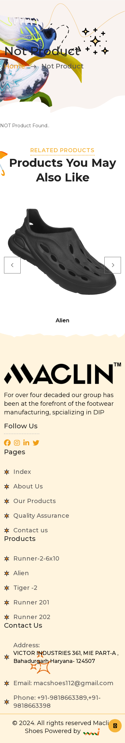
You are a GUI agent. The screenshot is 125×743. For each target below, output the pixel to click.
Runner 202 (31, 617)
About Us (28, 486)
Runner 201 (31, 602)
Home (14, 66)
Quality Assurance (41, 515)
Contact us (30, 530)
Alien (21, 573)
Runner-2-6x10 (36, 558)
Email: (63, 683)
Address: (67, 653)
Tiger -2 (25, 587)
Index (22, 472)
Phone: (57, 701)
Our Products (34, 501)
